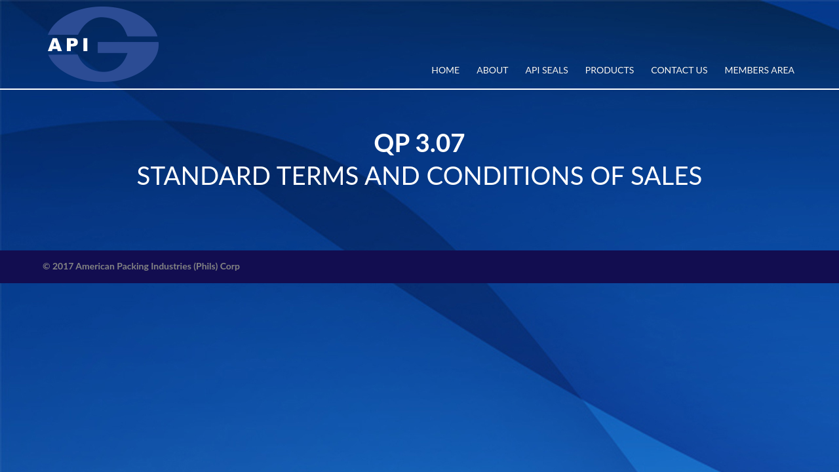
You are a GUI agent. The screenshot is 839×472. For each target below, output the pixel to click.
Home (445, 69)
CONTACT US (679, 69)
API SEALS (547, 69)
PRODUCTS (609, 69)
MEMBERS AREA (759, 69)
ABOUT (492, 69)
